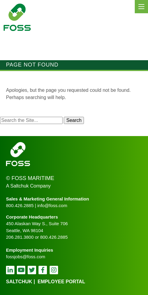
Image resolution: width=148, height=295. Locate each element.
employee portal (61, 281)
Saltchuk (19, 281)
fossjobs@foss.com (25, 256)
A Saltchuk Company (28, 185)
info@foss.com (52, 205)
